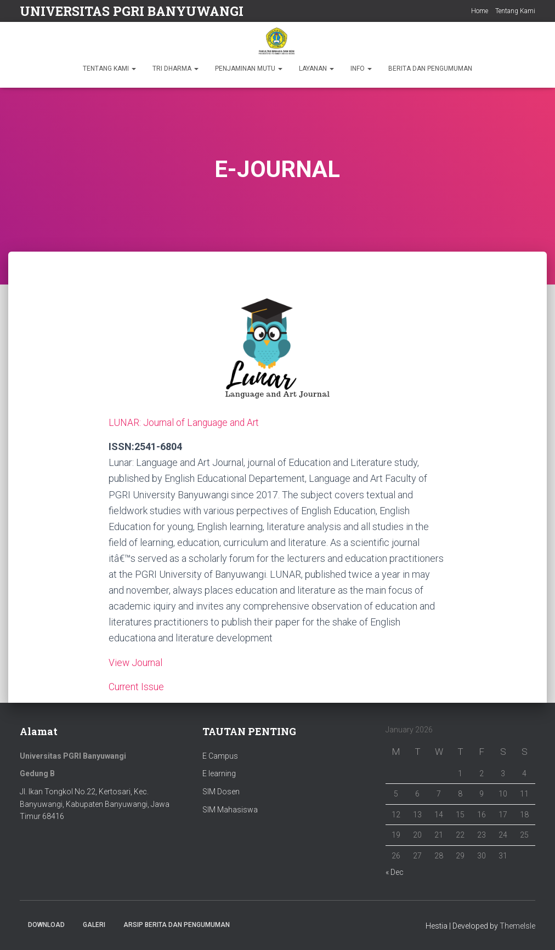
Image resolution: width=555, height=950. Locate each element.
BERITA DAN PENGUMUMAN (430, 68)
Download (46, 925)
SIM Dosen (221, 791)
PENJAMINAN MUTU (248, 68)
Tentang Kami (515, 11)
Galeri (94, 925)
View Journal (136, 662)
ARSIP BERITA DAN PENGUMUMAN (176, 925)
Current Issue (137, 686)
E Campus (220, 755)
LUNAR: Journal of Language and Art (185, 422)
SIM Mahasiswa (230, 809)
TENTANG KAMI (109, 68)
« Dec (395, 871)
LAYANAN (316, 68)
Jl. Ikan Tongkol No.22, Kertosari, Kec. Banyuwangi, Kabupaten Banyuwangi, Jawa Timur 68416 (94, 803)
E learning (219, 773)
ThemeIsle (517, 925)
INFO (361, 68)
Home (479, 11)
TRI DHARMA (175, 68)
